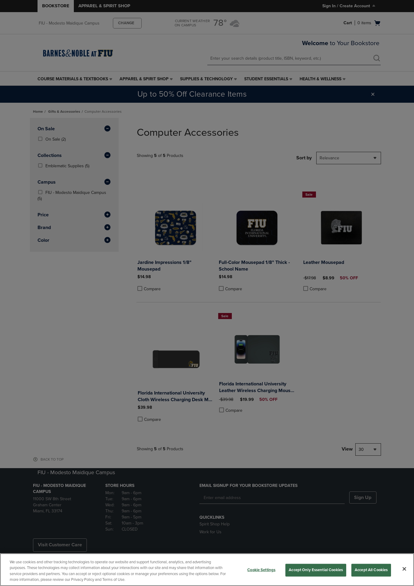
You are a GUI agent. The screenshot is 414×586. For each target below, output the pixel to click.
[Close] (404, 568)
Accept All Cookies (371, 570)
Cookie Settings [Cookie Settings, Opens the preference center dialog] (261, 570)
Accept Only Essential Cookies (316, 570)
